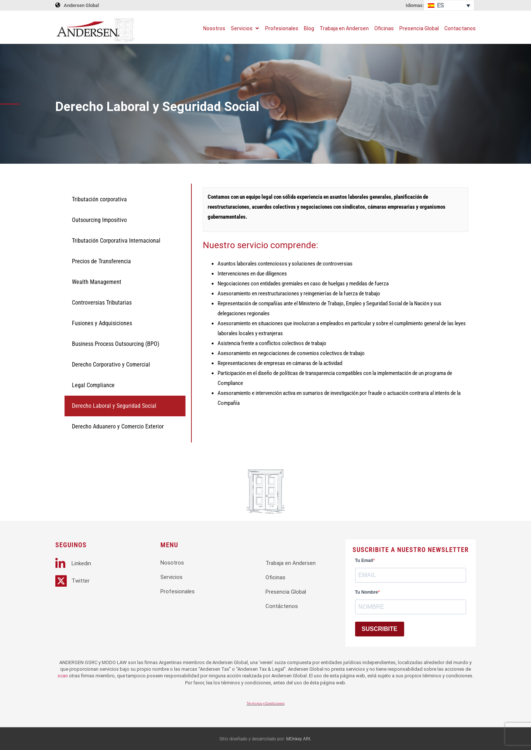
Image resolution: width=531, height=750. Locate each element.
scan (63, 675)
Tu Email (364, 560)
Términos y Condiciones (266, 703)
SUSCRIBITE (380, 629)
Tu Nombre (366, 592)
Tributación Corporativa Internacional (116, 240)
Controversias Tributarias (102, 302)
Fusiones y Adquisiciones (102, 323)
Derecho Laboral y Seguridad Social (114, 405)
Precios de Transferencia (101, 261)
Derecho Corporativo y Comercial (111, 364)
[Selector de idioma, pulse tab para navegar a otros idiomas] (449, 5)
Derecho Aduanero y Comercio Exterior (118, 426)
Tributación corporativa (99, 199)
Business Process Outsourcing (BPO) (115, 343)
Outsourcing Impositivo (99, 219)
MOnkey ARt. (299, 739)
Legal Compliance (93, 385)
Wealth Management (96, 281)
